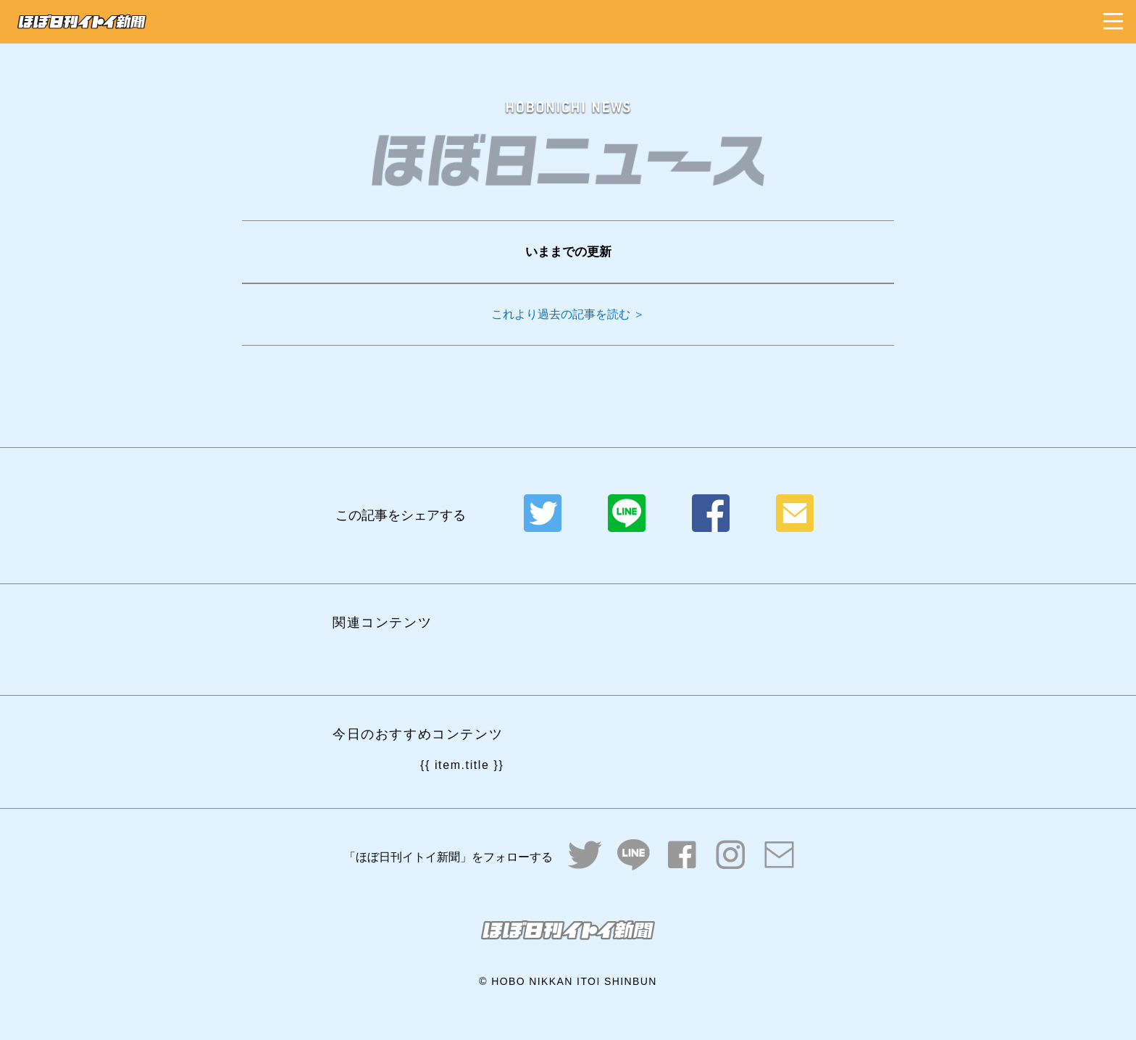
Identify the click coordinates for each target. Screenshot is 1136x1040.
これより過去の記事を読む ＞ (568, 314)
